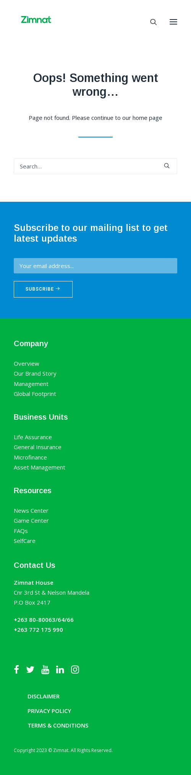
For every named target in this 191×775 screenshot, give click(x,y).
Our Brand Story (35, 373)
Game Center (31, 520)
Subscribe (43, 289)
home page (147, 117)
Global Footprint (35, 393)
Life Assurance (33, 437)
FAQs (21, 531)
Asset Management (39, 467)
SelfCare (25, 540)
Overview (26, 363)
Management (31, 384)
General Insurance (38, 447)
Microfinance (30, 457)
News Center (31, 510)
